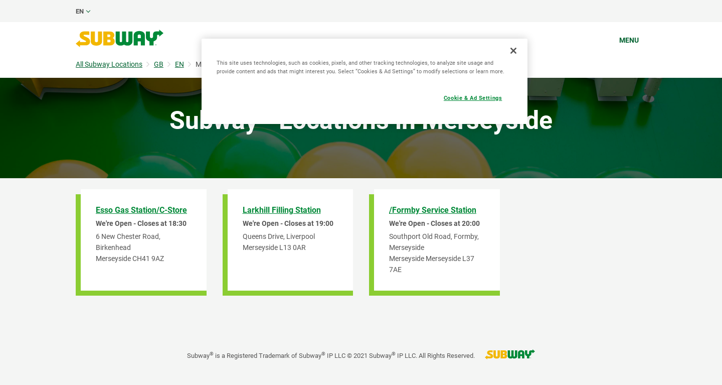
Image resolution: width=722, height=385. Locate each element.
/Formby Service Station (432, 210)
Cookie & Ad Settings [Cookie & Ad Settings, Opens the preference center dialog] (473, 97)
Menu (629, 40)
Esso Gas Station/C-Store (141, 210)
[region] (364, 81)
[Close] (513, 51)
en (80, 11)
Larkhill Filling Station (282, 210)
